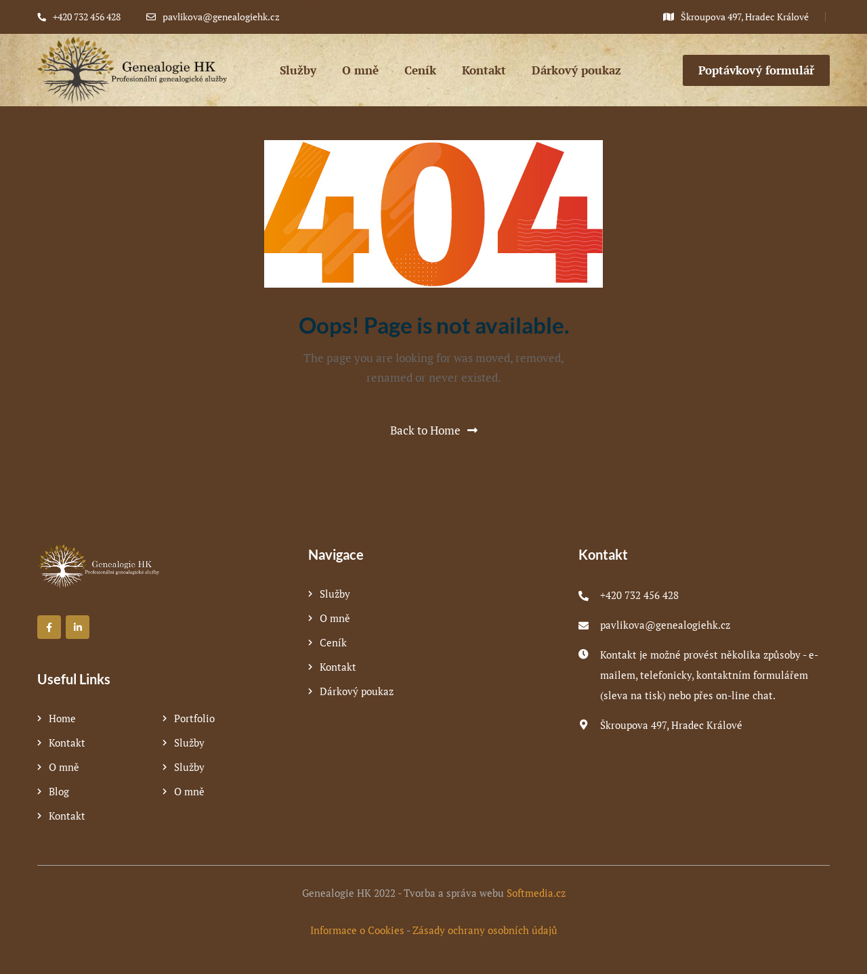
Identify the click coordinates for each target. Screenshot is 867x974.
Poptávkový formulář (756, 70)
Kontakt (67, 742)
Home (62, 718)
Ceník (333, 642)
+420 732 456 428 (639, 595)
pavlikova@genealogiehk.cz (665, 625)
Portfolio (194, 718)
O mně (64, 767)
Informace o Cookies (357, 930)
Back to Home (434, 430)
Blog (59, 791)
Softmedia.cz (536, 893)
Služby (189, 742)
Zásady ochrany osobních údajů (485, 930)
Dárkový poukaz (357, 691)
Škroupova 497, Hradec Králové (671, 725)
